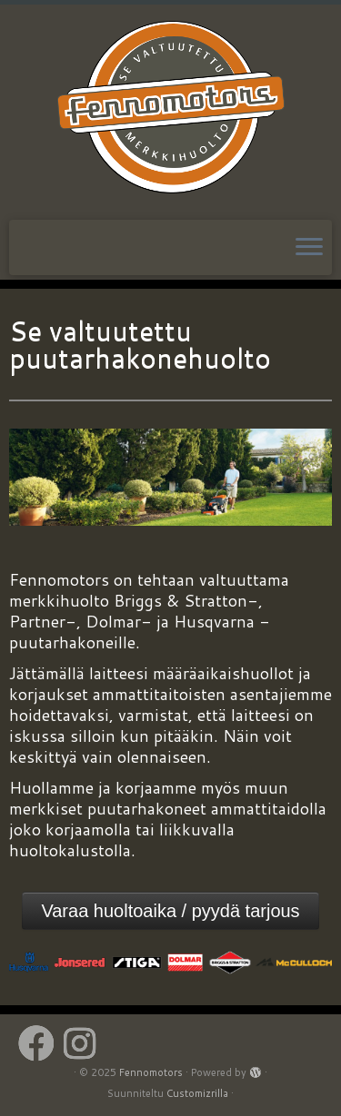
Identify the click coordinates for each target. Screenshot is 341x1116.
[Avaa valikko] (309, 248)
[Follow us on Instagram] (84, 1043)
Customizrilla (197, 1093)
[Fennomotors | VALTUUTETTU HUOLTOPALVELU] (170, 110)
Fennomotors (151, 1072)
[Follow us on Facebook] (41, 1043)
